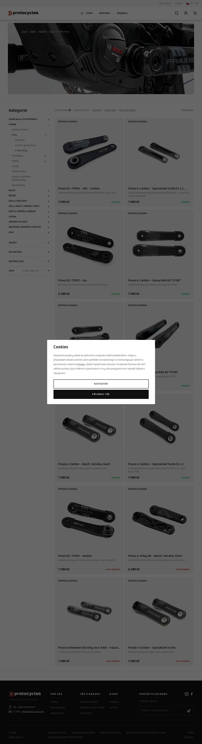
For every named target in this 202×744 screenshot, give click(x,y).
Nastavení (101, 383)
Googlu (81, 364)
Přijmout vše (101, 394)
